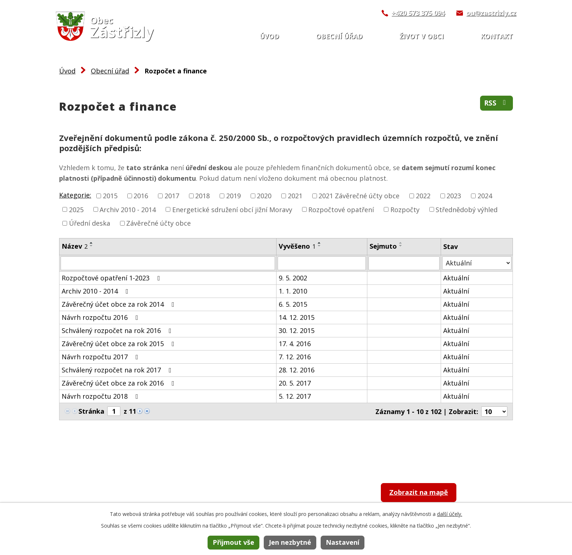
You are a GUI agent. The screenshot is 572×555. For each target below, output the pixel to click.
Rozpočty (405, 209)
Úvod (269, 36)
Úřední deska (89, 223)
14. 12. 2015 (296, 317)
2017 (172, 195)
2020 (264, 195)
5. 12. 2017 (295, 396)
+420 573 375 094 (418, 12)
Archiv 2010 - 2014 (128, 209)
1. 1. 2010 (293, 291)
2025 (76, 209)
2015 (110, 195)
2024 (485, 195)
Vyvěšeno (297, 246)
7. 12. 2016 (295, 356)
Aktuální (456, 277)
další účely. (449, 513)
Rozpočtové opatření (341, 209)
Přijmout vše (233, 542)
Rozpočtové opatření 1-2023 (112, 277)
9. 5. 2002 (293, 277)
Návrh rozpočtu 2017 (101, 356)
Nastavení (342, 542)
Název (75, 246)
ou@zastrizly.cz (491, 12)
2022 (423, 195)
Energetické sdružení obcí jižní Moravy (232, 209)
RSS (496, 104)
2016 (141, 195)
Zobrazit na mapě (425, 493)
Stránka (91, 411)
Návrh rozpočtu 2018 (101, 396)
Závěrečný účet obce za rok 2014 (119, 304)
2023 (454, 195)
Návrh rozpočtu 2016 (101, 317)
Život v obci (421, 36)
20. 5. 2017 (295, 383)
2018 (202, 195)
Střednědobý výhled (467, 209)
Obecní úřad (339, 36)
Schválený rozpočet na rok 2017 (118, 369)
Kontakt (496, 36)
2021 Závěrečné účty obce (358, 195)
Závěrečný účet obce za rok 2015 (119, 343)
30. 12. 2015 (296, 330)
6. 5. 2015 (293, 304)
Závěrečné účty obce (158, 223)
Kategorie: (75, 195)
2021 (295, 195)
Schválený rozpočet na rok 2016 (118, 330)
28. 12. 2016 (296, 369)
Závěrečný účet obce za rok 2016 (119, 383)
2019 (233, 195)
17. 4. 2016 (295, 343)
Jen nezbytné (290, 542)
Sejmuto (383, 246)
